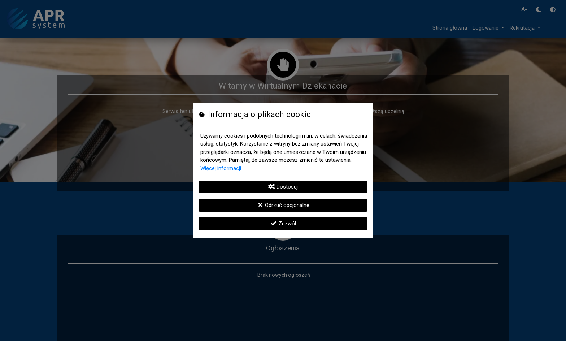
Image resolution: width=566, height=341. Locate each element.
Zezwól (283, 223)
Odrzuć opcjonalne (283, 205)
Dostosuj (283, 187)
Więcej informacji (220, 168)
